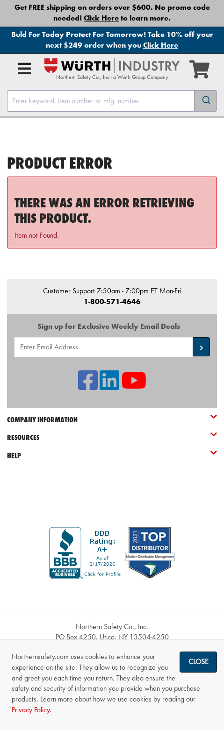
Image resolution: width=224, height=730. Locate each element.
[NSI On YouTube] (133, 386)
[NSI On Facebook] (88, 386)
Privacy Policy (31, 709)
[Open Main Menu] (24, 69)
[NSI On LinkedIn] (109, 386)
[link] (112, 595)
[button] (201, 346)
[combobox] (112, 101)
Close (198, 661)
